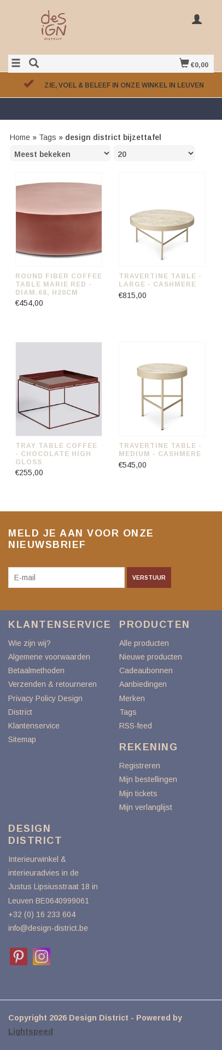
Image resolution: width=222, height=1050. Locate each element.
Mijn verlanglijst (145, 807)
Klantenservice (34, 725)
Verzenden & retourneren (52, 684)
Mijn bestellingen (148, 779)
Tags (47, 137)
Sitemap (22, 739)
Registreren (139, 765)
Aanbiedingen (143, 684)
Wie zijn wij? (29, 643)
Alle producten (144, 643)
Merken (132, 698)
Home (20, 137)
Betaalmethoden (36, 670)
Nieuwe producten (150, 656)
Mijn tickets (138, 793)
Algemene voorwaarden (49, 656)
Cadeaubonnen (146, 670)
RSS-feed (135, 725)
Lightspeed (30, 1031)
